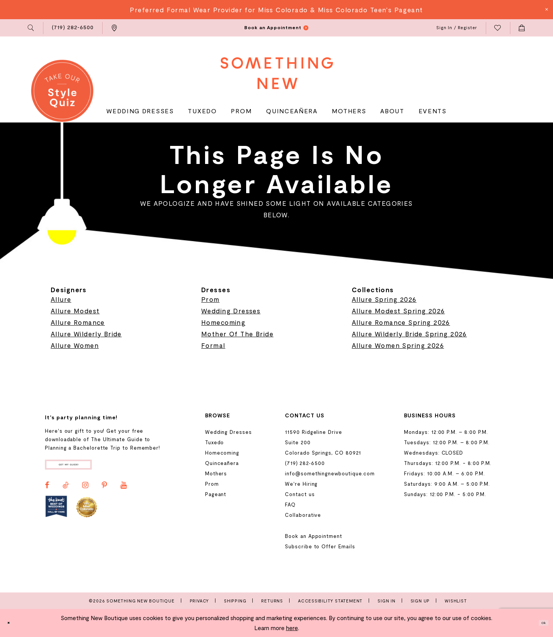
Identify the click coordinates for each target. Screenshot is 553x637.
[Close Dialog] (12, 623)
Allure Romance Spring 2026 (401, 322)
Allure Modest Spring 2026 (398, 310)
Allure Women (75, 345)
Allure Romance (78, 322)
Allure (61, 299)
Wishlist (456, 600)
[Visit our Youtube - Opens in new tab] (124, 491)
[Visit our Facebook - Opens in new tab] (47, 491)
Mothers (216, 473)
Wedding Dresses (230, 310)
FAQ (290, 504)
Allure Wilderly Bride (86, 334)
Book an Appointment (313, 536)
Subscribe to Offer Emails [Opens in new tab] (320, 546)
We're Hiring (301, 484)
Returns (272, 600)
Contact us (300, 494)
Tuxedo (214, 442)
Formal (213, 345)
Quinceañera (222, 463)
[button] (31, 28)
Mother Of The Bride (237, 334)
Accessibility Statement (330, 600)
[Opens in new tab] (56, 512)
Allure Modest (75, 310)
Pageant (216, 494)
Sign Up (420, 600)
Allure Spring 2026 (384, 299)
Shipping (235, 600)
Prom (210, 299)
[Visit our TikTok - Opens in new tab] (66, 491)
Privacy (199, 600)
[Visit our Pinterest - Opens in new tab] (104, 491)
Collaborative (303, 515)
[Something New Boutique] (276, 73)
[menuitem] (31, 28)
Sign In (386, 600)
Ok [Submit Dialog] (540, 622)
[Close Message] (546, 9)
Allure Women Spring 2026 (398, 345)
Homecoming (223, 322)
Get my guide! (87, 467)
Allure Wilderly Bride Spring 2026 (409, 334)
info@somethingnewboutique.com (330, 473)
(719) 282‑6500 (305, 463)
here (292, 627)
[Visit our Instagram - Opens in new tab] (85, 491)
